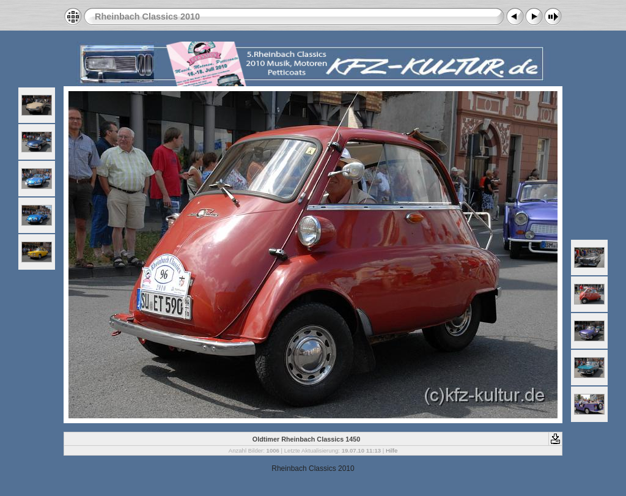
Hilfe (391, 450)
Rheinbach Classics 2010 (147, 16)
